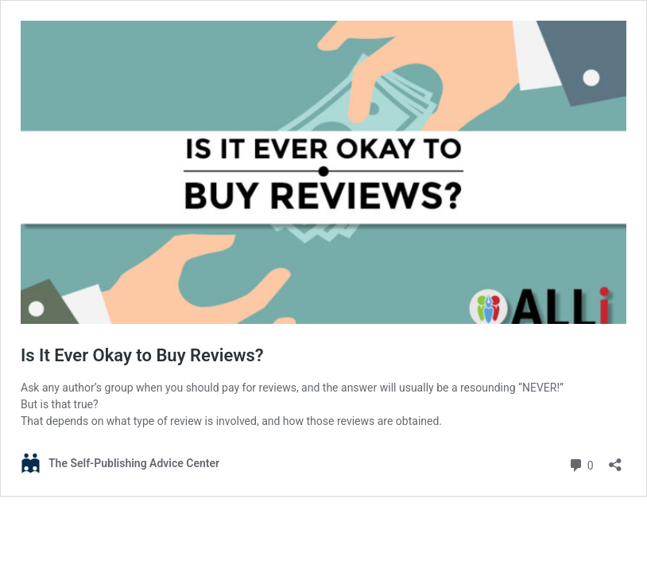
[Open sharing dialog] (615, 459)
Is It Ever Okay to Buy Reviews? (142, 355)
